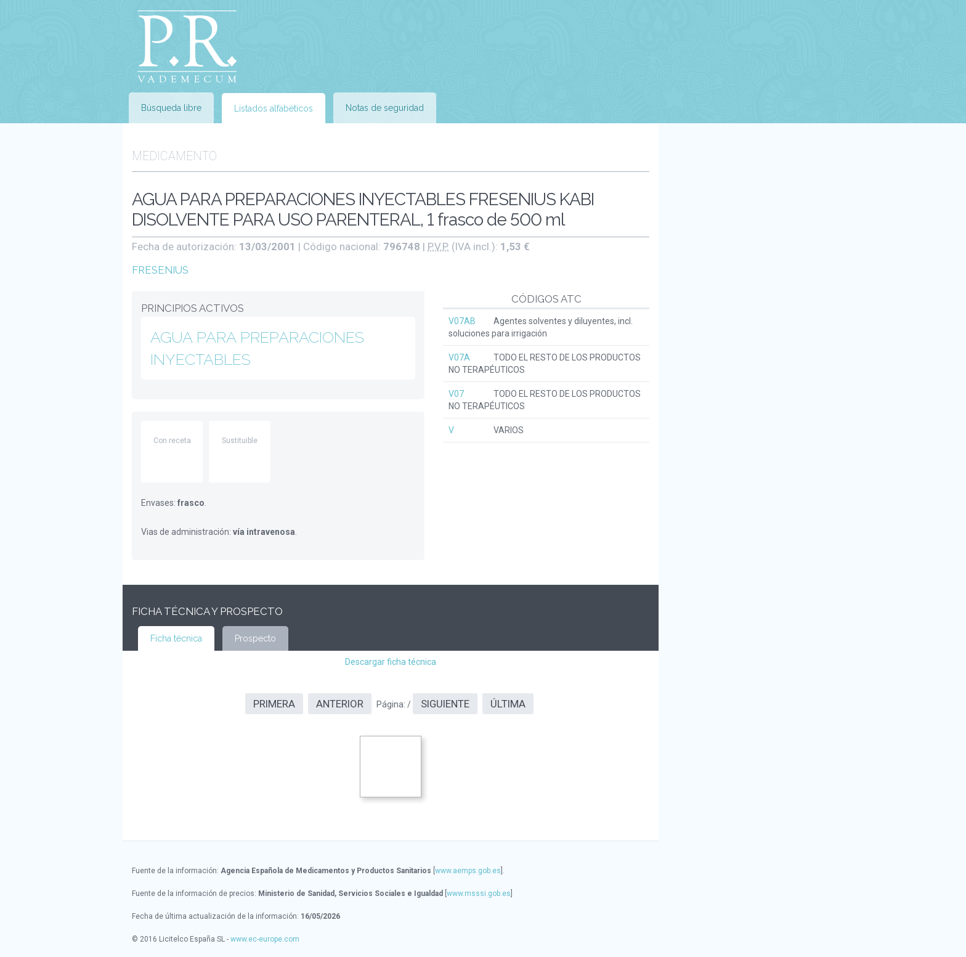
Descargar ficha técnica (390, 662)
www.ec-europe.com (264, 939)
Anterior (339, 704)
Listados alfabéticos (273, 108)
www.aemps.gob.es (468, 870)
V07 (456, 394)
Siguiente (445, 704)
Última (508, 704)
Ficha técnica (176, 638)
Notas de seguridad (385, 108)
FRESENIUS (160, 270)
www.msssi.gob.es (479, 893)
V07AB (462, 321)
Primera (274, 704)
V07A (459, 357)
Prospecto (255, 638)
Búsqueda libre (171, 108)
